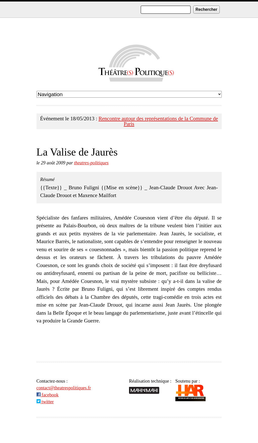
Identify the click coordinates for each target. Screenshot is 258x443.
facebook (48, 394)
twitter (45, 401)
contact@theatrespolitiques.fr (64, 387)
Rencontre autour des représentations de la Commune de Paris (158, 121)
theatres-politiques (91, 162)
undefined (129, 94)
